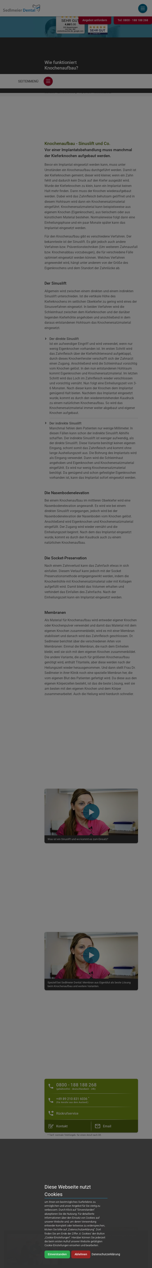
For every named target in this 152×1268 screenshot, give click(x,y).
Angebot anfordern (94, 20)
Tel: (133, 20)
